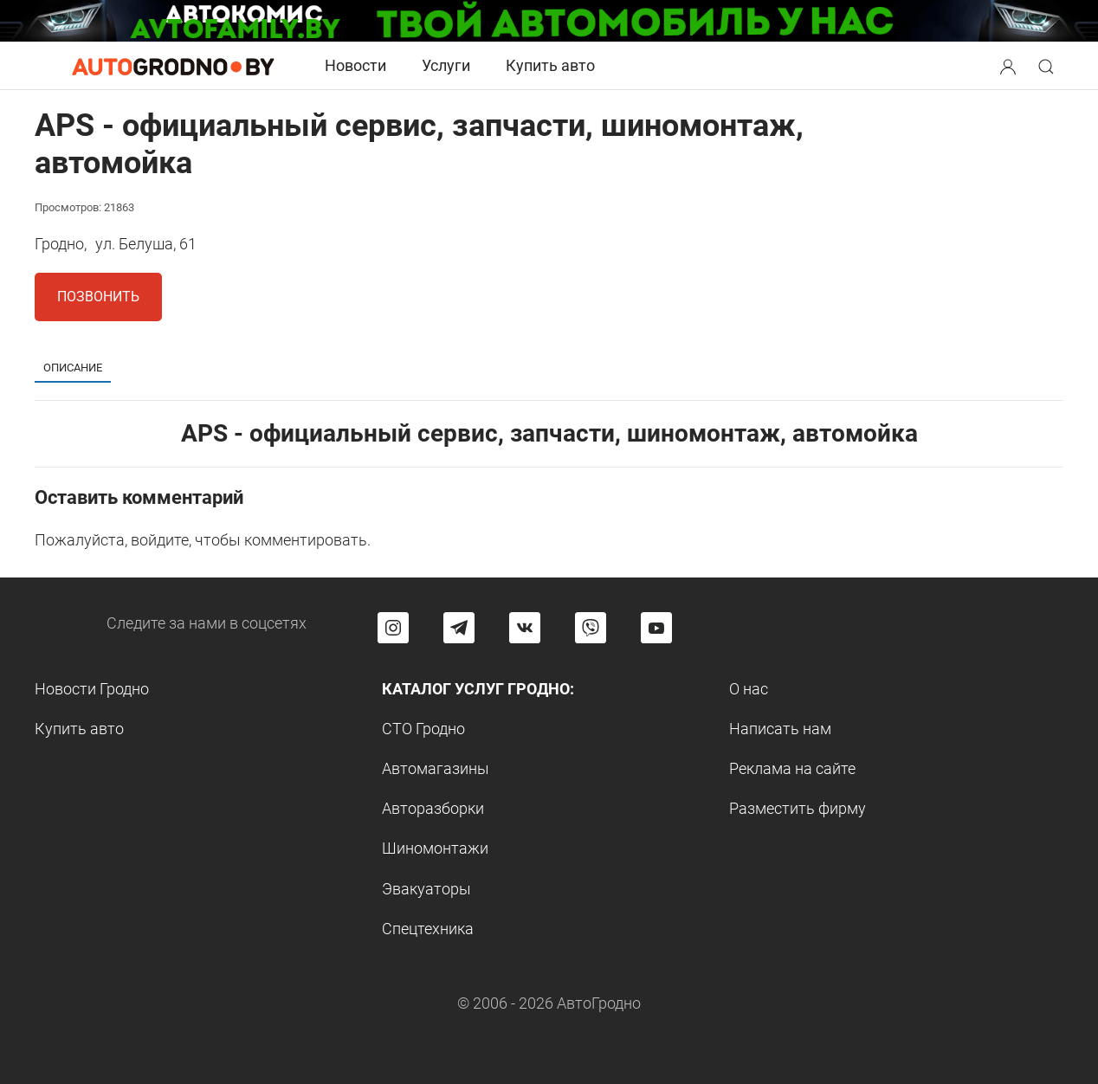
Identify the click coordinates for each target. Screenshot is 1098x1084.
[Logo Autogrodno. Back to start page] (173, 65)
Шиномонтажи (435, 848)
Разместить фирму (797, 808)
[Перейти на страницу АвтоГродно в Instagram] (393, 627)
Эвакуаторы (426, 889)
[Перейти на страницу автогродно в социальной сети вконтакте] (524, 627)
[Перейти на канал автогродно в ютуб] (656, 627)
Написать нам (780, 728)
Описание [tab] (72, 367)
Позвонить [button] (98, 296)
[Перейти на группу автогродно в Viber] (590, 627)
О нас (748, 689)
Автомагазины (435, 768)
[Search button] (1008, 65)
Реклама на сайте (792, 768)
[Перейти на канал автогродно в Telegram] (459, 627)
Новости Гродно (92, 689)
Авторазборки (433, 808)
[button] (1010, 64)
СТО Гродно (423, 728)
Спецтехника (428, 928)
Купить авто (550, 65)
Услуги (446, 65)
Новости (355, 65)
